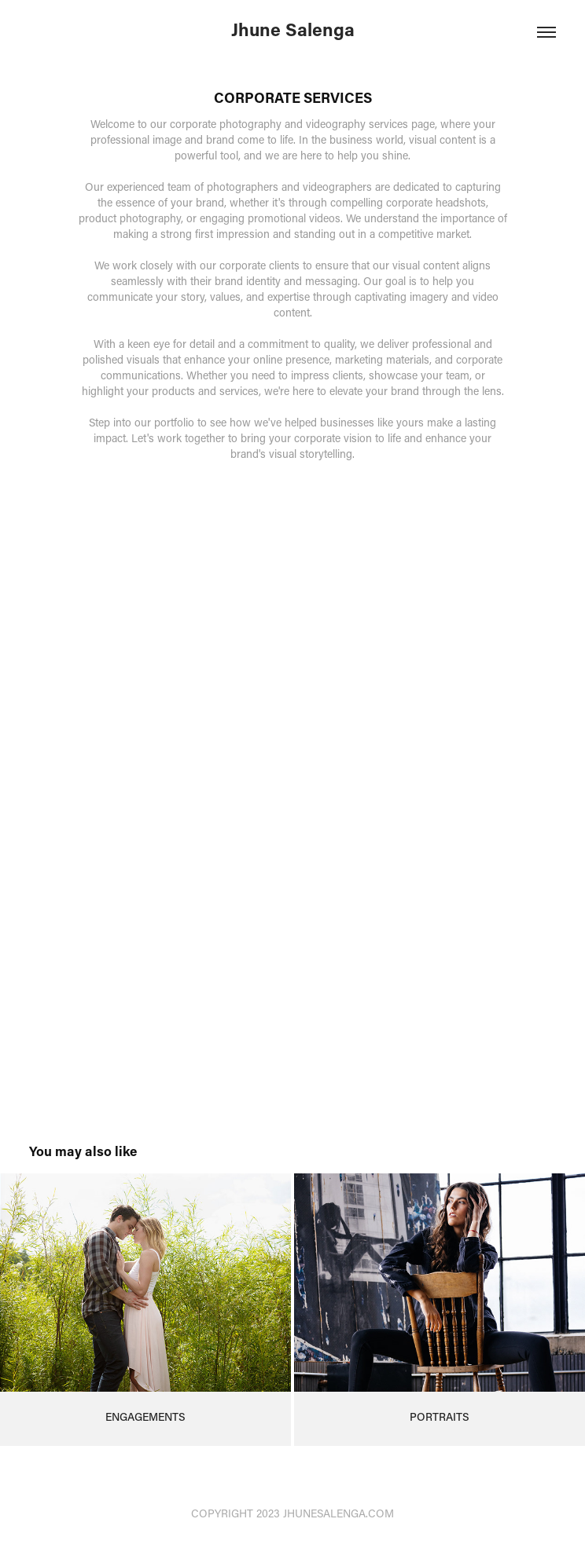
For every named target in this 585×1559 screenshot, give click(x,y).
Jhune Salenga (293, 29)
